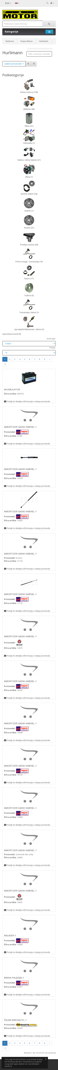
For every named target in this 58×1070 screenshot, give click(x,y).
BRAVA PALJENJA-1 (14, 977)
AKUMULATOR (12, 389)
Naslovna (10, 41)
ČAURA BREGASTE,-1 (15, 1019)
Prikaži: (52, 347)
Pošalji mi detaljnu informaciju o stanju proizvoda (27, 401)
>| (5, 364)
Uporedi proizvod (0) (11, 334)
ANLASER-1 (10, 935)
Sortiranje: (51, 338)
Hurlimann (43, 41)
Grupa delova (26, 41)
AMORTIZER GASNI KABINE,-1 (20, 426)
